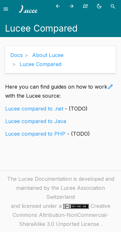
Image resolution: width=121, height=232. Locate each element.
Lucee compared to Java (35, 121)
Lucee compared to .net (34, 108)
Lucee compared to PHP (35, 133)
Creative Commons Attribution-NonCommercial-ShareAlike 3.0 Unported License (61, 215)
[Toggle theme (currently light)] (100, 6)
